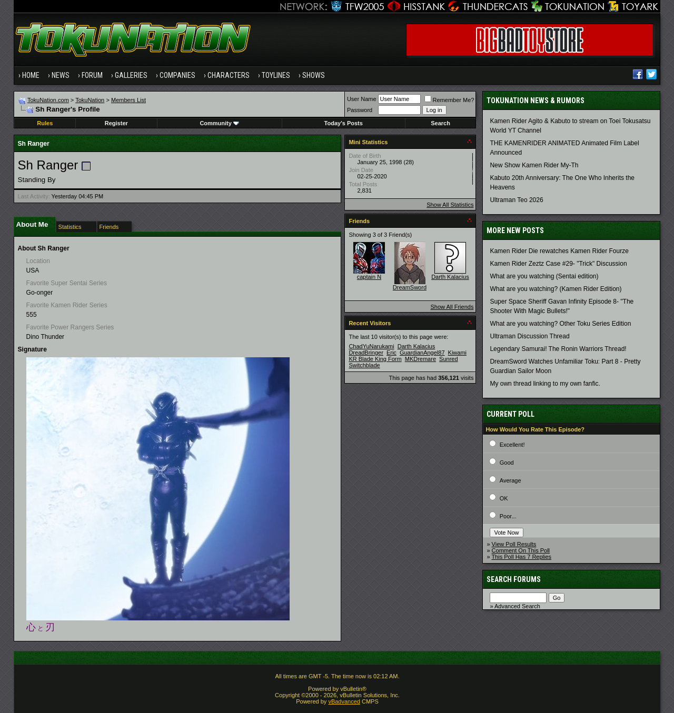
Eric (391, 352)
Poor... (508, 516)
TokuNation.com (48, 100)
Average (510, 480)
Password (359, 110)
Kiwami (457, 352)
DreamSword (410, 287)
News (61, 75)
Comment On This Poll (521, 550)
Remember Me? (449, 100)
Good (507, 462)
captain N (369, 277)
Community (219, 123)
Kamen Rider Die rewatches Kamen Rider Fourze (559, 251)
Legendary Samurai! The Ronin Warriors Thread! (558, 349)
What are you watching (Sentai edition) (544, 276)
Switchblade (364, 365)
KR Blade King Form (375, 359)
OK (504, 498)
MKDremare (420, 359)
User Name (361, 99)
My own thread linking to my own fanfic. (545, 383)
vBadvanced (344, 701)
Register (116, 123)
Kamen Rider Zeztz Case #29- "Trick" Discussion (558, 263)
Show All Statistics (450, 205)
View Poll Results (514, 544)
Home (30, 75)
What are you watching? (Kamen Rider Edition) (555, 289)
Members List (128, 100)
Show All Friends (451, 307)
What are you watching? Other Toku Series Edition (560, 323)
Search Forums (514, 579)
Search (440, 123)
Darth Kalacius (450, 277)
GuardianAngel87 (422, 352)
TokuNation (89, 100)
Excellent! (512, 444)
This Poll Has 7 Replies (521, 557)
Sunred (448, 359)
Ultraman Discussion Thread (529, 336)
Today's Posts (343, 123)
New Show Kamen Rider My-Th (534, 165)
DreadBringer (366, 352)
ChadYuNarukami (371, 346)
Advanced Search (517, 606)
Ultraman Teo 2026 (516, 200)
